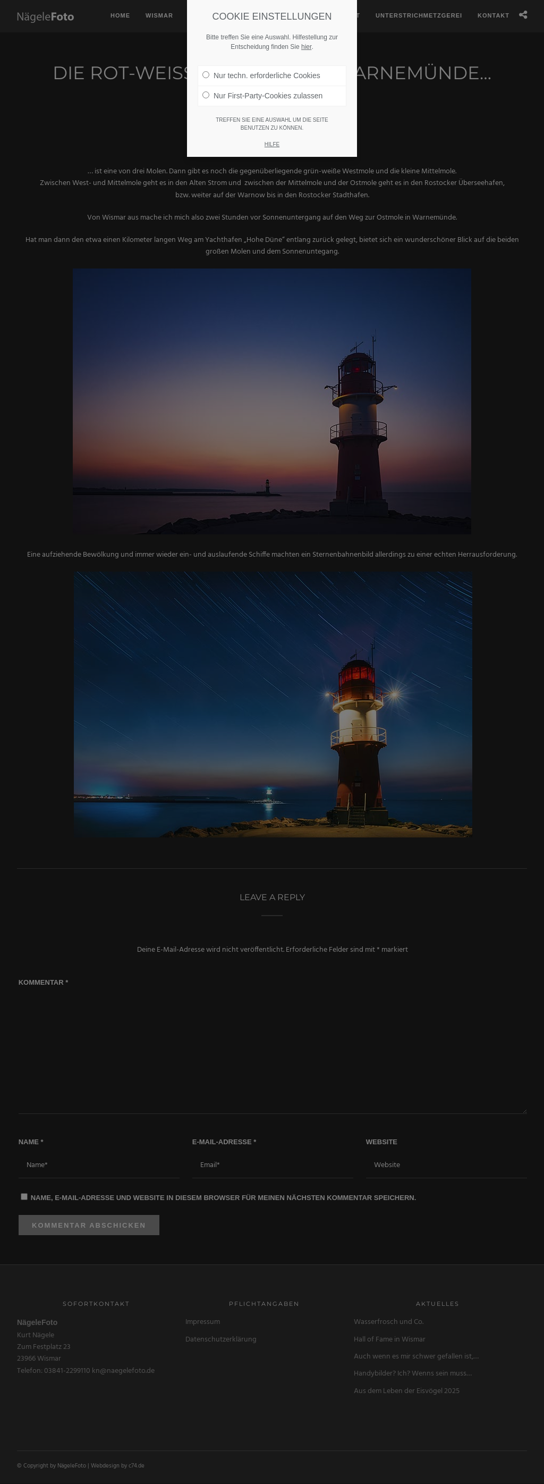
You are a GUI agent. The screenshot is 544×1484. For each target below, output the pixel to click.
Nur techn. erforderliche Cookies (261, 65)
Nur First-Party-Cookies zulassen (262, 85)
